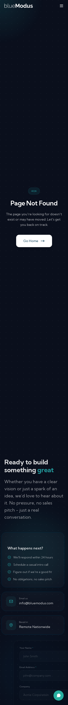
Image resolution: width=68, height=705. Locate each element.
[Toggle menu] (61, 6)
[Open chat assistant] (58, 695)
